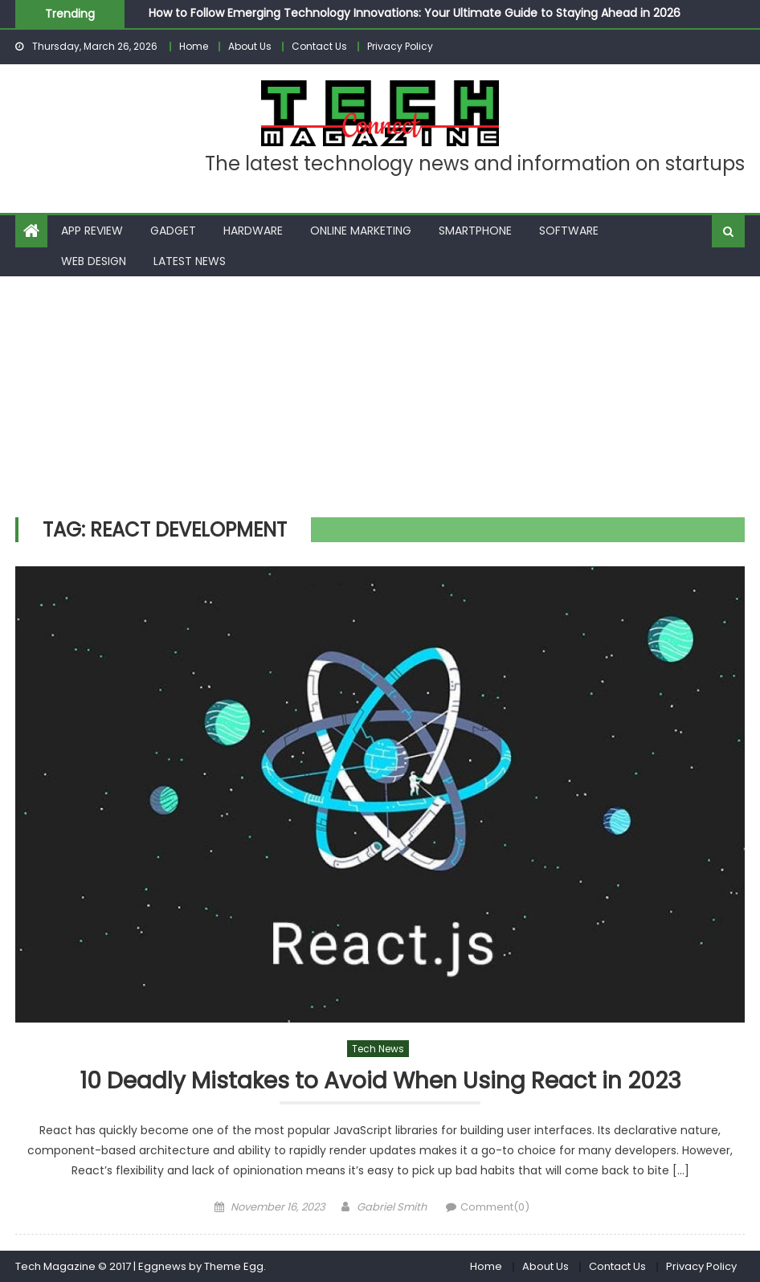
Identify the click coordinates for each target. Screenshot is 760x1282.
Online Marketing (360, 231)
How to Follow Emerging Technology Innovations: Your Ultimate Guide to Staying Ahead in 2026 (414, 13)
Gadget (173, 231)
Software (569, 231)
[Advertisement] (380, 396)
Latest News (189, 261)
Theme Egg (234, 1266)
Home (193, 46)
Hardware (253, 231)
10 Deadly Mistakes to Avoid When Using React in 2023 (380, 1081)
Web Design (93, 261)
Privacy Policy (400, 46)
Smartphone (475, 231)
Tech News (378, 1048)
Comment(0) (494, 1207)
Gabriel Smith (392, 1207)
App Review (92, 231)
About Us (250, 46)
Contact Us (319, 46)
